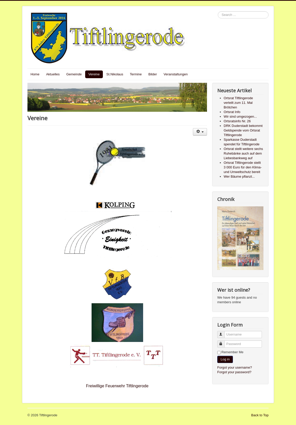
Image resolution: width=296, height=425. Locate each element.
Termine (136, 74)
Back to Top (260, 415)
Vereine (94, 74)
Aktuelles (53, 74)
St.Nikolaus (114, 74)
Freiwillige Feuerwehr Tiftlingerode (117, 386)
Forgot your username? (234, 367)
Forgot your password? (234, 372)
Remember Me (232, 352)
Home (35, 74)
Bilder (153, 74)
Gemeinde (74, 74)
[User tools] (200, 132)
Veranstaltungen (176, 74)
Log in (225, 359)
